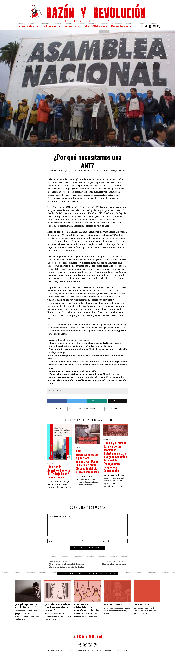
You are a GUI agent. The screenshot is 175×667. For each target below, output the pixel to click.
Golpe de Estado (141, 607)
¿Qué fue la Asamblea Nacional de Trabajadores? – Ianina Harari (57, 473)
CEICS (98, 654)
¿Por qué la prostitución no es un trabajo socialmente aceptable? (57, 610)
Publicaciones (49, 26)
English (107, 654)
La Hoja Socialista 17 (87, 170)
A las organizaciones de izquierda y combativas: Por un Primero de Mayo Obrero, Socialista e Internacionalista (86, 463)
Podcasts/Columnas (94, 26)
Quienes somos (55, 654)
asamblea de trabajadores (84, 409)
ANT (70, 409)
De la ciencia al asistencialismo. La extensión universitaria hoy (86, 610)
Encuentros (70, 26)
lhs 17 (100, 409)
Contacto (69, 654)
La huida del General (113, 607)
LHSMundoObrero (106, 170)
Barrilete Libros (85, 654)
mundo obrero (111, 409)
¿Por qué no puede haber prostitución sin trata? (26, 609)
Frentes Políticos (26, 26)
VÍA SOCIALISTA (120, 654)
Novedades (121, 170)
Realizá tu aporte (121, 26)
